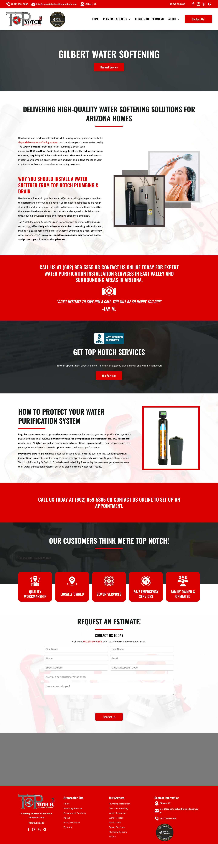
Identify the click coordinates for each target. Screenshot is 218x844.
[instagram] (198, 4)
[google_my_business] (209, 4)
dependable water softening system (38, 142)
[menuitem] (95, 19)
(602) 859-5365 (78, 267)
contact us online (120, 267)
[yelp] (204, 4)
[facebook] (193, 4)
